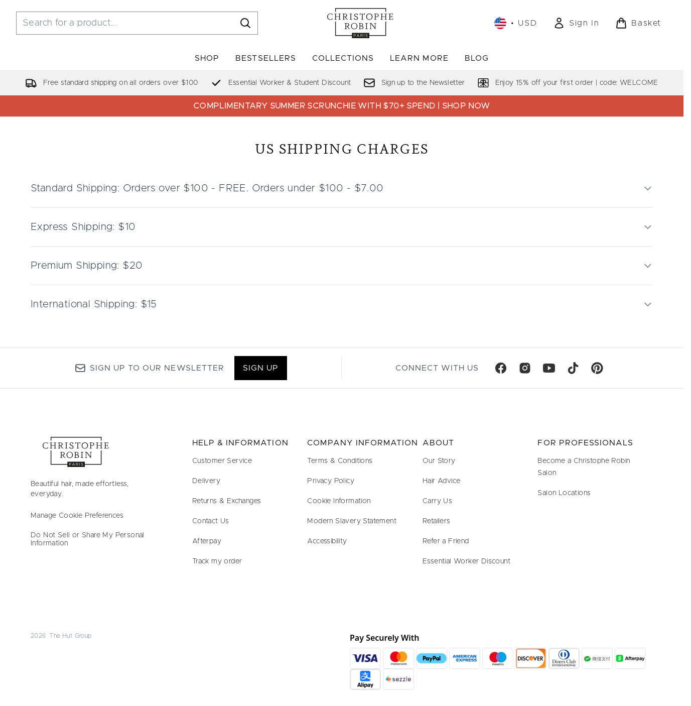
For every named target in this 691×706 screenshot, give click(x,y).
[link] (576, 23)
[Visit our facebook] (501, 368)
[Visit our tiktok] (573, 368)
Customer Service (222, 460)
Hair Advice (441, 481)
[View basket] (638, 23)
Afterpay (206, 541)
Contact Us (210, 521)
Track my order (217, 561)
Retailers (437, 521)
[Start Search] (245, 23)
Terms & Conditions (339, 460)
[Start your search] (137, 23)
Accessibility (327, 541)
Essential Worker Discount (466, 561)
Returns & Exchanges (226, 501)
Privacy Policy (330, 481)
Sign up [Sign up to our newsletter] (261, 368)
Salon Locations (564, 493)
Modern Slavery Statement (351, 521)
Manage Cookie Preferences (77, 515)
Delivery (206, 481)
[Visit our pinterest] (597, 368)
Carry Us (437, 501)
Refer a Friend (446, 541)
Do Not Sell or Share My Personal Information (88, 539)
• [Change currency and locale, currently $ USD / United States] (515, 23)
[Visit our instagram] (525, 368)
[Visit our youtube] (549, 368)
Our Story (439, 460)
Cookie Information (338, 501)
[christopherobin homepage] (360, 23)
